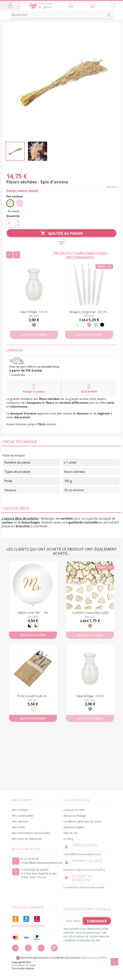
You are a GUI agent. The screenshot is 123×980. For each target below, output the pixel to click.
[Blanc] (82, 325)
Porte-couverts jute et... (33, 696)
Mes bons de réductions (27, 838)
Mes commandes (22, 815)
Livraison (61, 350)
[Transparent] (34, 325)
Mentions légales (73, 827)
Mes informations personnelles (31, 833)
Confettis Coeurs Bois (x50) (90, 613)
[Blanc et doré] (36, 625)
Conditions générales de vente (82, 821)
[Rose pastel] (20, 203)
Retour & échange (74, 815)
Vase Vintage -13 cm (34, 312)
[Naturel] (10, 203)
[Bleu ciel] (96, 325)
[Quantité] (11, 223)
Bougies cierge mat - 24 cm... (89, 312)
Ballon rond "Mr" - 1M (33, 613)
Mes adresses (20, 821)
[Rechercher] (61, 15)
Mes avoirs (18, 827)
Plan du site (70, 833)
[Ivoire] (76, 325)
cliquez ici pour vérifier (94, 957)
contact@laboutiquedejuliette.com (41, 862)
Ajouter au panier (62, 233)
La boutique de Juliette (24, 965)
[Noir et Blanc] (30, 625)
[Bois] (90, 625)
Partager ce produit (34, 388)
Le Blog (68, 838)
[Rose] (89, 325)
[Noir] (102, 325)
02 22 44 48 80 (89, 388)
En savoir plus (18, 374)
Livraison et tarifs (74, 810)
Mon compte (20, 810)
